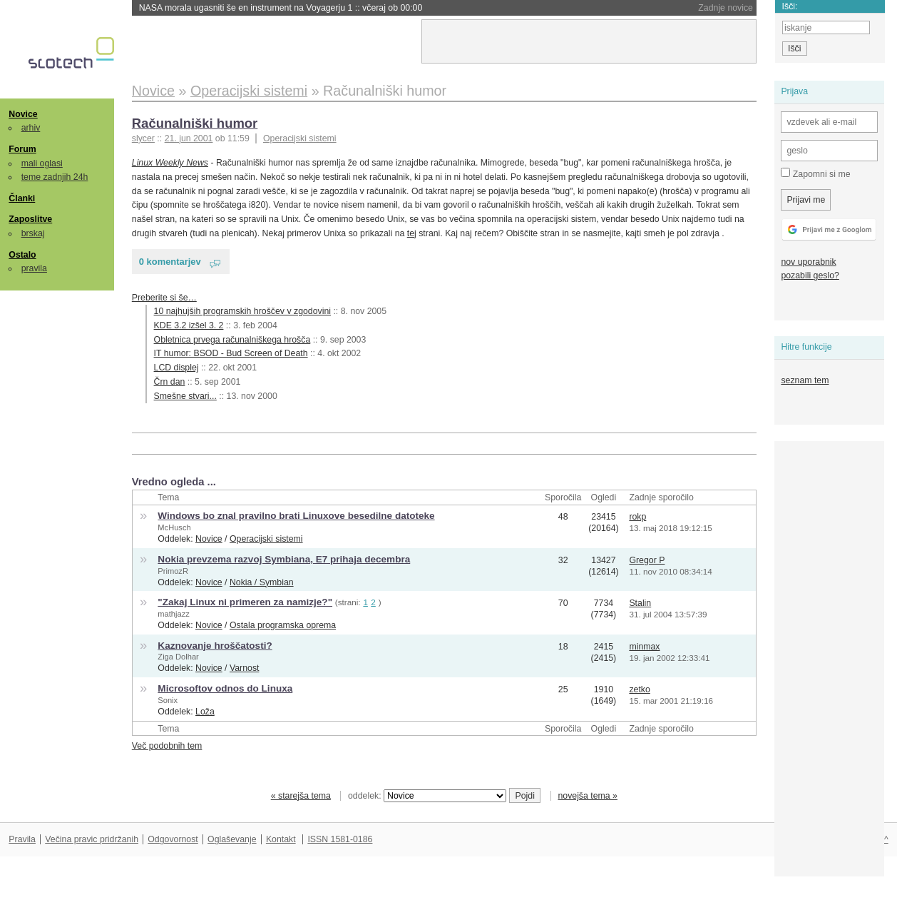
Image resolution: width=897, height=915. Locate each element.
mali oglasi (42, 163)
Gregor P (647, 560)
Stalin (640, 603)
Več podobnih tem (167, 746)
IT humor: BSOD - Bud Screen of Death (231, 353)
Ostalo (22, 255)
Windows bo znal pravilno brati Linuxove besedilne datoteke (296, 515)
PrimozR (173, 571)
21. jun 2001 (189, 138)
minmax (644, 647)
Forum (22, 149)
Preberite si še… (164, 298)
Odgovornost (173, 839)
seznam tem (805, 380)
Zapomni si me (815, 173)
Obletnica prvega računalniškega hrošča (232, 340)
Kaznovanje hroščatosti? (215, 645)
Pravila (22, 839)
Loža (205, 712)
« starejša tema (301, 796)
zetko (639, 689)
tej (411, 233)
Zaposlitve (30, 219)
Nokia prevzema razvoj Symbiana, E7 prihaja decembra (284, 559)
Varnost (245, 668)
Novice (23, 114)
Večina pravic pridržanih (91, 839)
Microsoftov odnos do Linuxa (225, 688)
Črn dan (169, 382)
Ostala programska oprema (283, 625)
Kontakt (281, 839)
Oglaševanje (231, 839)
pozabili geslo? (810, 275)
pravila (34, 268)
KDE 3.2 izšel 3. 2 (189, 325)
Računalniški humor (195, 123)
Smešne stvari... (185, 396)
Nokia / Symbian (262, 582)
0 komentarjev (170, 261)
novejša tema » (587, 796)
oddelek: (427, 796)
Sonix (168, 700)
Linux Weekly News (170, 163)
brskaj (33, 233)
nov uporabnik (808, 262)
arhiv (31, 128)
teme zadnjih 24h (54, 177)
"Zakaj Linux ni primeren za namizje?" (245, 602)
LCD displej (176, 368)
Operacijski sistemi (300, 138)
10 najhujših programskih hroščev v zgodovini (242, 311)
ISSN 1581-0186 (339, 839)
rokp (637, 517)
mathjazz (173, 614)
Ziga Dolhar (178, 656)
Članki (22, 198)
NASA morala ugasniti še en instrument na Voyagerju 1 (281, 8)
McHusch (174, 527)
